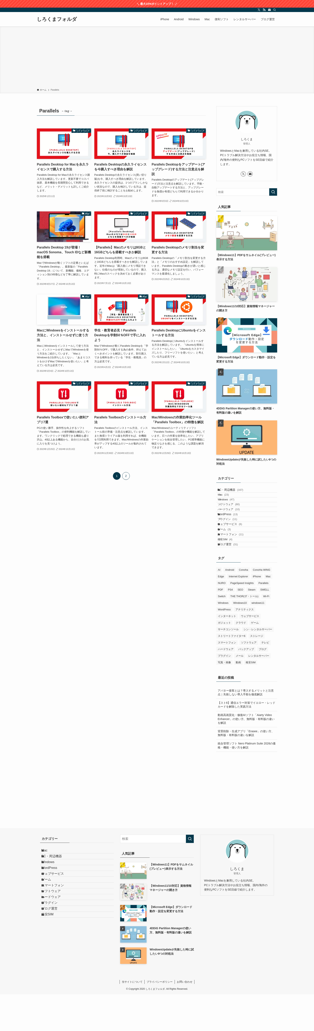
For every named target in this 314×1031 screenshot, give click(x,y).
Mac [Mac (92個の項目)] (268, 613)
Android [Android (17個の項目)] (229, 606)
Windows (231, 507)
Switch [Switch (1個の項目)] (221, 632)
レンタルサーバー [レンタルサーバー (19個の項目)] (258, 692)
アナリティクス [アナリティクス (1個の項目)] (244, 646)
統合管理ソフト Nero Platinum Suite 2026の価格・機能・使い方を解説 (247, 782)
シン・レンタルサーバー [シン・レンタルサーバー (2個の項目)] (258, 665)
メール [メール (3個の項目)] (240, 692)
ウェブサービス (233, 546)
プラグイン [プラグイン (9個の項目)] (224, 692)
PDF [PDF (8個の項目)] (220, 626)
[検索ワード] (246, 192)
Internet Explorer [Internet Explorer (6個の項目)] (238, 613)
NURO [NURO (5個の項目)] (221, 619)
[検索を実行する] (273, 192)
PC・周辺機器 (234, 491)
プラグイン (232, 538)
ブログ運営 (231, 579)
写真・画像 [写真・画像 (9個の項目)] (224, 699)
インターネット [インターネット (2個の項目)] (227, 652)
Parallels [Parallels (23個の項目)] (264, 619)
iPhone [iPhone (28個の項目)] (257, 613)
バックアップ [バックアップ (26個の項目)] (246, 685)
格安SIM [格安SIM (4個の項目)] (251, 699)
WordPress (231, 530)
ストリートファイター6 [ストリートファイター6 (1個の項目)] (231, 672)
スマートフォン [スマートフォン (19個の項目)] (227, 679)
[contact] (269, 10)
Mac (228, 499)
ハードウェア (234, 522)
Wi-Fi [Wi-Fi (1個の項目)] (266, 632)
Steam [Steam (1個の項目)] (252, 626)
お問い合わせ (184, 1018)
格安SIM (230, 571)
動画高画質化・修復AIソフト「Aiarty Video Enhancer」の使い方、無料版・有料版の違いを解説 (246, 755)
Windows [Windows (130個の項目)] (223, 639)
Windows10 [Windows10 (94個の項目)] (240, 639)
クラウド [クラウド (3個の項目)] (241, 659)
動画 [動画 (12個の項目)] (238, 699)
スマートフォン (234, 563)
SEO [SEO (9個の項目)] (240, 626)
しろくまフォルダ (57, 19)
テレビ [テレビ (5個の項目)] (265, 679)
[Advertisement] (157, 58)
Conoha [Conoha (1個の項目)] (243, 606)
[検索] (274, 10)
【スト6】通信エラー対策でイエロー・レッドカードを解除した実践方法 (246, 741)
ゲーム (228, 554)
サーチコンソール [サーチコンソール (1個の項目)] (228, 665)
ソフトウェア (234, 514)
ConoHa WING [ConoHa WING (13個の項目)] (261, 606)
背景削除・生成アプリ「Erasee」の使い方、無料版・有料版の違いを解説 (246, 770)
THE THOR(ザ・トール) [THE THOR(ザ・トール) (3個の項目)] (244, 632)
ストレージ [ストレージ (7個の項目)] (256, 672)
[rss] (264, 10)
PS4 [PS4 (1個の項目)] (230, 626)
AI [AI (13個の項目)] (219, 606)
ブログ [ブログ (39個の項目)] (263, 685)
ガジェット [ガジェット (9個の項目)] (224, 659)
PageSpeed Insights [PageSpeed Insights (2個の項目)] (242, 619)
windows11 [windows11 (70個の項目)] (258, 639)
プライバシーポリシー (160, 1018)
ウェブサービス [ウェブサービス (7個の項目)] (250, 652)
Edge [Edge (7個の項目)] (221, 613)
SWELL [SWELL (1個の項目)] (264, 626)
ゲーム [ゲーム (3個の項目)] (255, 659)
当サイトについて (132, 1018)
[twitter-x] (259, 10)
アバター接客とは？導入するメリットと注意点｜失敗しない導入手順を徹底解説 (246, 729)
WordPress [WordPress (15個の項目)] (224, 646)
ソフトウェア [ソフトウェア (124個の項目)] (249, 679)
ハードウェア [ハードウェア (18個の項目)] (225, 685)
